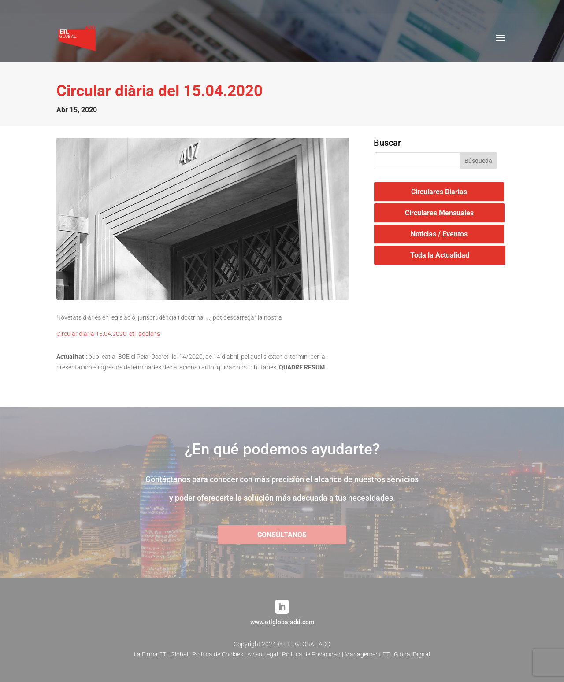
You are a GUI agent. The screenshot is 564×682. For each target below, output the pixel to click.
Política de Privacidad (311, 654)
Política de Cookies (217, 654)
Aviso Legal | (264, 654)
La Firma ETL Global (161, 654)
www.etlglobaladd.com (282, 622)
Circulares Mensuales (439, 213)
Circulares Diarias (439, 192)
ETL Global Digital (406, 654)
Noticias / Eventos (439, 234)
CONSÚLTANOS (282, 535)
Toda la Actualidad (439, 255)
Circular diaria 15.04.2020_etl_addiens (108, 333)
